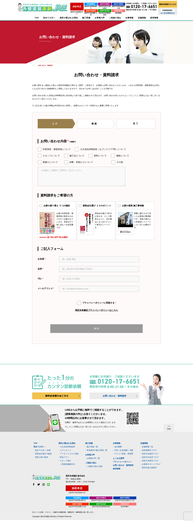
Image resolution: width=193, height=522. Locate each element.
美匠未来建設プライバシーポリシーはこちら (96, 310)
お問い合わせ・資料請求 (114, 398)
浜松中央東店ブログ (150, 463)
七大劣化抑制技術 (67, 449)
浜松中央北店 (98, 9)
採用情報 (116, 471)
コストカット (65, 452)
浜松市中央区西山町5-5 (80, 6)
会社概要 (118, 449)
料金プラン (64, 459)
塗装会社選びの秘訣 (43, 456)
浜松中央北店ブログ (150, 459)
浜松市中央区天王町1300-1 (98, 6)
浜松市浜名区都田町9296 (97, 11)
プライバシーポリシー (122, 464)
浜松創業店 (80, 4)
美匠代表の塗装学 (149, 470)
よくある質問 (118, 460)
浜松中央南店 (80, 9)
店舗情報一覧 (147, 449)
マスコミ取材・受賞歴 (123, 456)
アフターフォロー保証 (69, 456)
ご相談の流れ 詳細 (94, 468)
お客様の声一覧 (93, 460)
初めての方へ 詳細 (43, 452)
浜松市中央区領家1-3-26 (80, 11)
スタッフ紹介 (65, 463)
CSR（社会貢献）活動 (123, 452)
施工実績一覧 (92, 449)
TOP (37, 18)
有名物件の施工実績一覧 (97, 452)
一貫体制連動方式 (67, 466)
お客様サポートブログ (151, 466)
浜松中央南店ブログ (150, 456)
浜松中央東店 (98, 4)
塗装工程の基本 (41, 459)
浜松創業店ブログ (149, 452)
